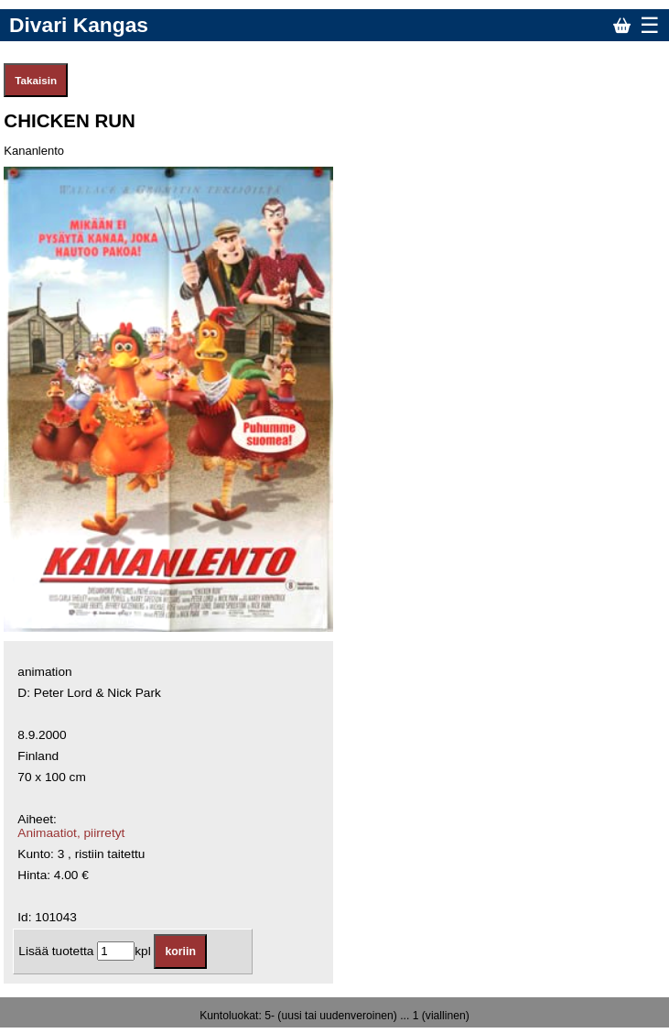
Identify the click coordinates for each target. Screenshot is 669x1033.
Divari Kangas (78, 25)
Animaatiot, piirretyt (70, 833)
